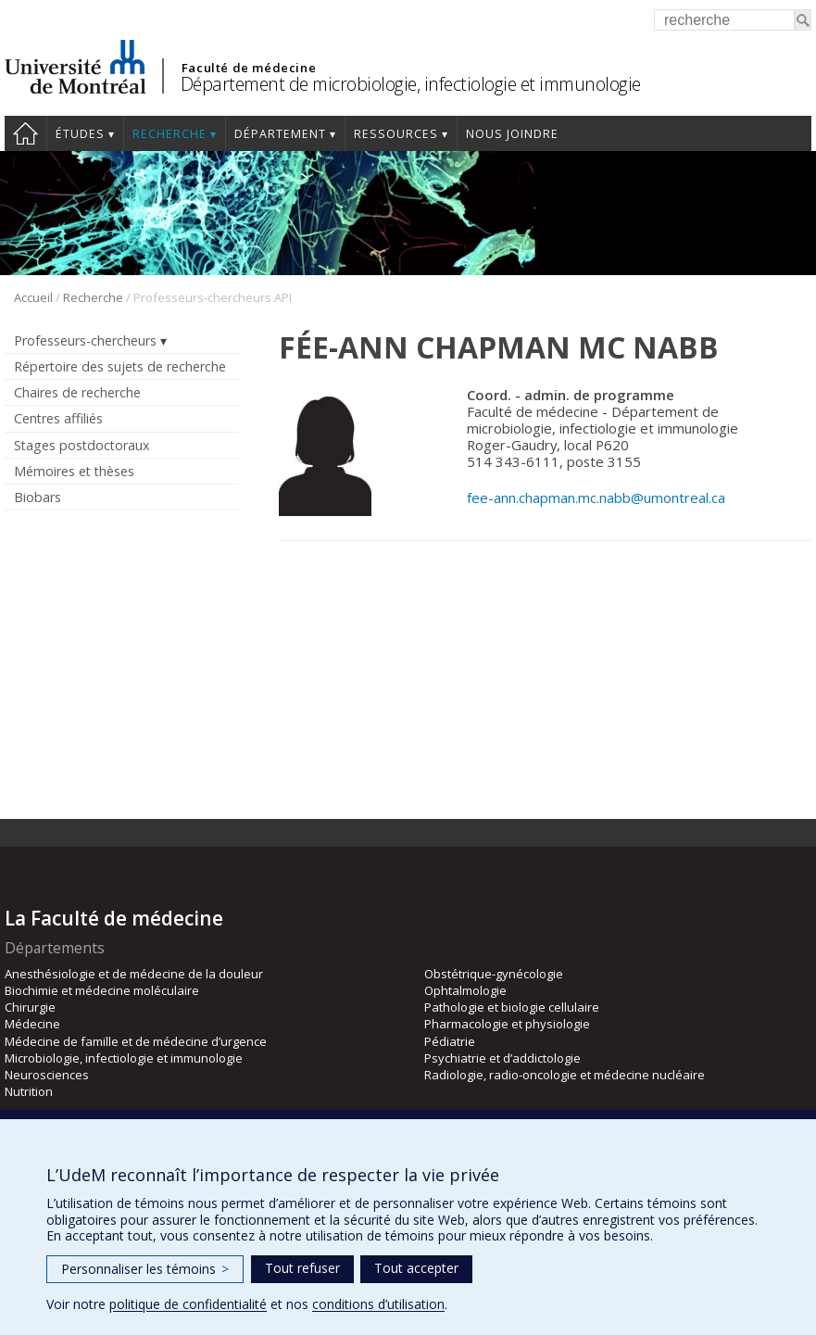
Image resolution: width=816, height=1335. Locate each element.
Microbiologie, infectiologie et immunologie (124, 1058)
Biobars (37, 497)
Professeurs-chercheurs (85, 340)
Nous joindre (512, 134)
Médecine (32, 1023)
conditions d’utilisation (378, 1304)
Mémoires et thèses (74, 471)
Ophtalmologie (465, 990)
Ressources (396, 134)
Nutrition (29, 1091)
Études (80, 134)
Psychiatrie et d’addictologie (502, 1058)
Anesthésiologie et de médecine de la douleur (134, 973)
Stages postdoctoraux (81, 445)
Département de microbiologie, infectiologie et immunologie (411, 83)
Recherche (169, 134)
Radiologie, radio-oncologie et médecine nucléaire (564, 1074)
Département (280, 134)
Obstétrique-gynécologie (493, 973)
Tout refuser (302, 1268)
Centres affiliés (58, 418)
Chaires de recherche (77, 392)
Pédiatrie (449, 1041)
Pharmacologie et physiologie (507, 1023)
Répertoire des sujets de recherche (120, 366)
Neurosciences (47, 1074)
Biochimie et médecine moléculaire (102, 990)
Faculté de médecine (249, 67)
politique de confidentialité (188, 1304)
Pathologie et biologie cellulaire (511, 1007)
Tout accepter (416, 1268)
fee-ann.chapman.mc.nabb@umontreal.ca (596, 497)
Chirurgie (30, 1007)
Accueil (25, 133)
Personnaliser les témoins (145, 1269)
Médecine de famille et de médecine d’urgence (136, 1041)
